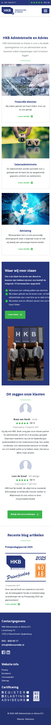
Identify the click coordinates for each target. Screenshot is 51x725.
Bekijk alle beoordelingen (23, 514)
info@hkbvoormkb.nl (13, 644)
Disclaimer (6, 673)
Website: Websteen (25, 719)
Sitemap (5, 680)
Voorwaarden (8, 677)
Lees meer (13, 314)
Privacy (5, 670)
